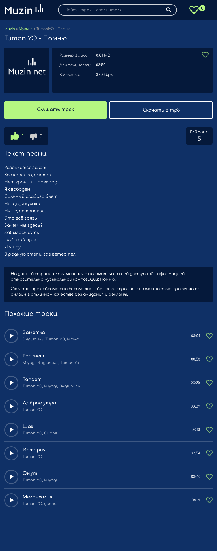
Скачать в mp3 (161, 110)
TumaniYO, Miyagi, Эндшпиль (51, 386)
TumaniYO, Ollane (40, 433)
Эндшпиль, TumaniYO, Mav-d (51, 339)
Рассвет (33, 356)
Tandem (32, 379)
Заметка (34, 332)
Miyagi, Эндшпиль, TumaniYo (51, 363)
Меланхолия (37, 496)
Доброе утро (39, 403)
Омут (30, 473)
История (34, 450)
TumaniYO (32, 410)
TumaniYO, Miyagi (40, 480)
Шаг (28, 426)
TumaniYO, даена (40, 504)
